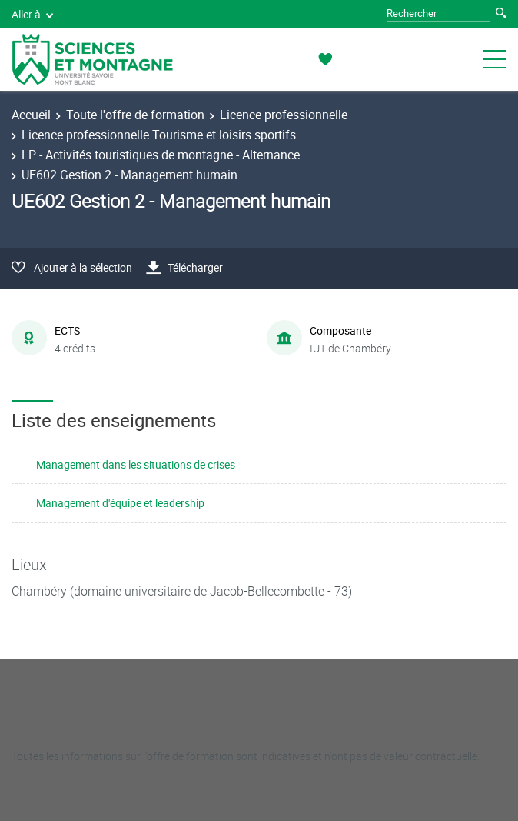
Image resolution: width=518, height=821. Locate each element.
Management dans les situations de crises (135, 464)
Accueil (31, 114)
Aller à (32, 14)
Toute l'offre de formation (135, 114)
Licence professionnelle (283, 114)
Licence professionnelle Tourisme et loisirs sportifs (159, 134)
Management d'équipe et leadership (120, 503)
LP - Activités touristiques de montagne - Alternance (161, 154)
